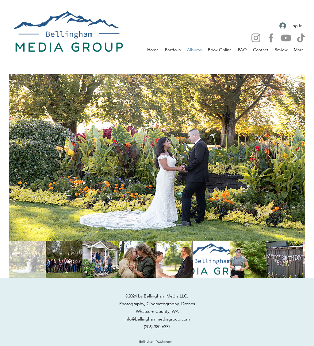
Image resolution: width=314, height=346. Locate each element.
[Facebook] (271, 38)
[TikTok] (301, 38)
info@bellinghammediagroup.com (157, 319)
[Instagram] (256, 38)
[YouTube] (286, 38)
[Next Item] (294, 158)
